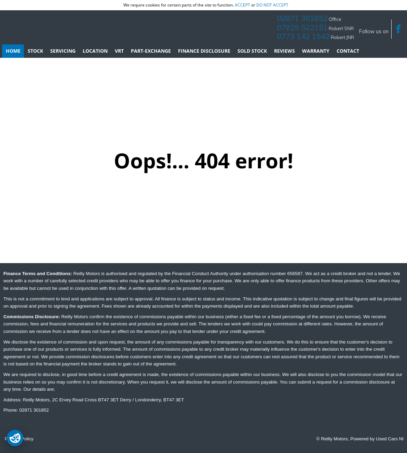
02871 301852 (302, 18)
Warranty (315, 51)
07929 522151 (302, 27)
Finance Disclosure (204, 51)
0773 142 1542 (303, 36)
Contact (348, 51)
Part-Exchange (151, 51)
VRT (119, 51)
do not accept (272, 5)
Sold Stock (252, 51)
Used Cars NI (390, 438)
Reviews (284, 51)
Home (13, 51)
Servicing (63, 51)
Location (95, 51)
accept (242, 5)
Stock (35, 51)
